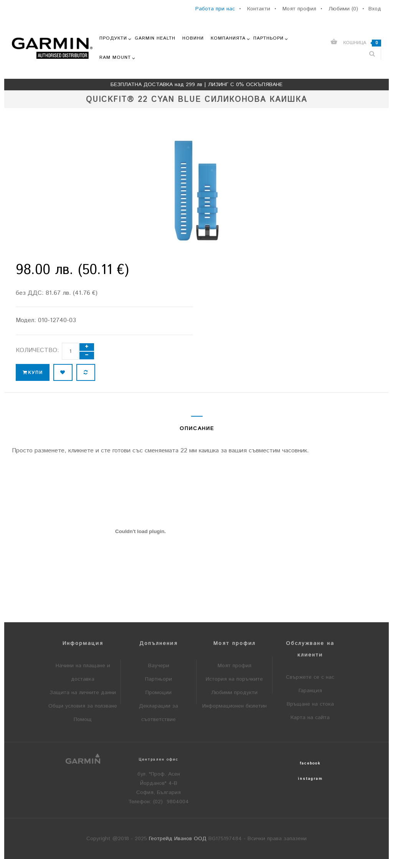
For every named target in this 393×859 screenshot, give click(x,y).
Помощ (83, 719)
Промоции (158, 692)
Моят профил (234, 666)
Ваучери (158, 666)
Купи (32, 372)
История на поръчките (234, 679)
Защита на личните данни (83, 692)
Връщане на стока (310, 704)
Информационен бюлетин (234, 706)
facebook (310, 763)
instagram (310, 778)
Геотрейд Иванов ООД (177, 838)
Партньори (158, 679)
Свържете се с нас (310, 677)
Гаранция (310, 691)
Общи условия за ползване (82, 706)
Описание (197, 428)
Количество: (37, 350)
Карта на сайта (310, 717)
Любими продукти (234, 692)
